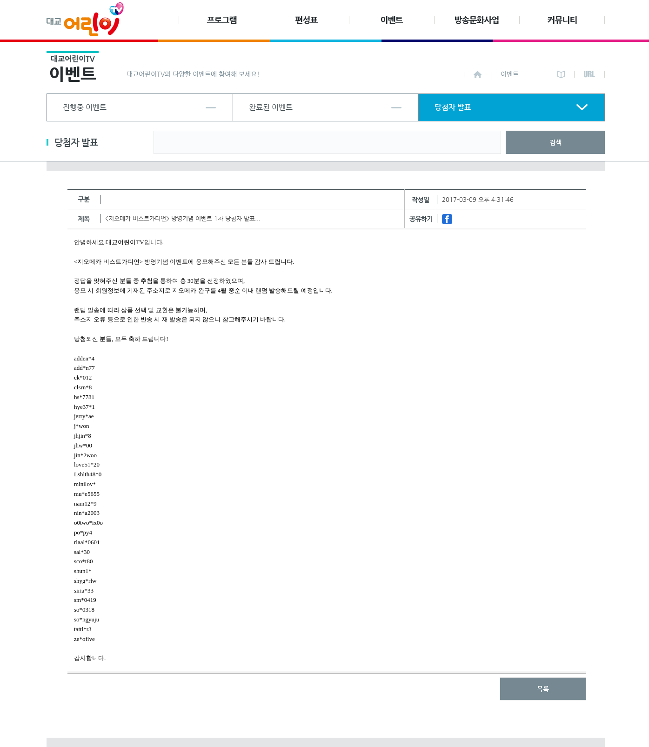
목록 (543, 689)
